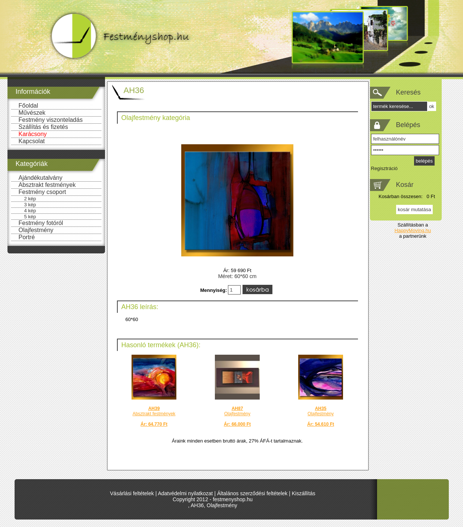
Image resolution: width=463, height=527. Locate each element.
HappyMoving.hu (413, 230)
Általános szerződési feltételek (252, 493)
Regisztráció (384, 168)
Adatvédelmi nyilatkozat (185, 493)
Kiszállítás (303, 493)
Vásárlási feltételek (132, 493)
